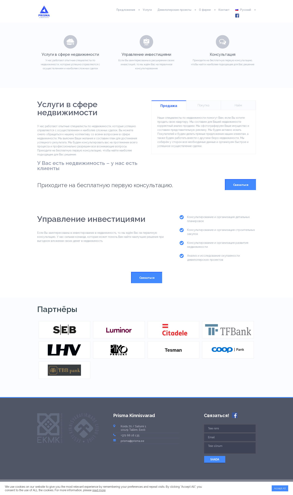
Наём (238, 105)
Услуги (147, 9)
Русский (243, 9)
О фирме (205, 9)
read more (99, 490)
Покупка (203, 105)
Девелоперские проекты (174, 9)
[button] (137, 10)
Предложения (125, 9)
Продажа (168, 106)
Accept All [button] (280, 488)
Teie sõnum (230, 448)
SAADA (214, 459)
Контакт (224, 9)
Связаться (240, 184)
